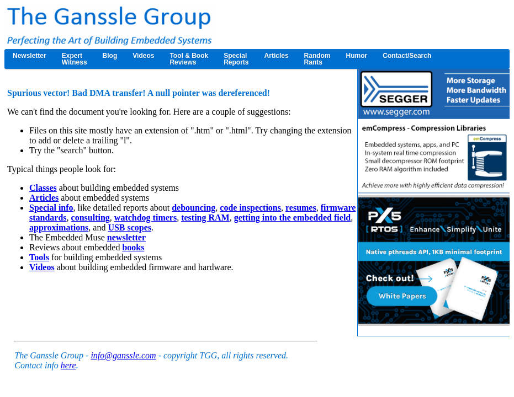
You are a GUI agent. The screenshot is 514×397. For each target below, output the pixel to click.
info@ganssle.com (123, 355)
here (68, 365)
